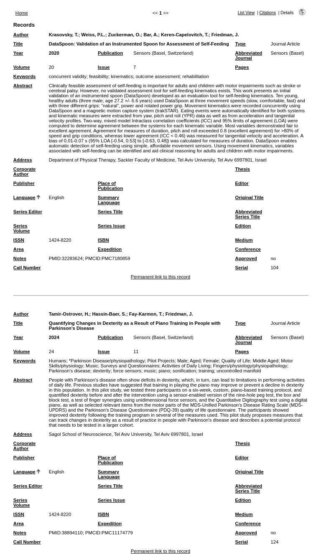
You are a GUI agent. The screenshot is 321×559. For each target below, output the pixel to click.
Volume (21, 67)
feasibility (98, 76)
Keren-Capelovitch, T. (185, 34)
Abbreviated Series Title (248, 214)
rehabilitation (195, 76)
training (206, 370)
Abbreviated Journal (248, 56)
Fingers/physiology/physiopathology (250, 365)
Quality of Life (236, 360)
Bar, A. (150, 34)
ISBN (103, 240)
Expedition (110, 249)
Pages (242, 67)
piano (164, 370)
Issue (104, 67)
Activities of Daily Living (186, 365)
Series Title (110, 211)
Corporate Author (24, 172)
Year (18, 53)
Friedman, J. (225, 34)
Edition (243, 225)
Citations (267, 12)
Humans (57, 360)
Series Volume (21, 228)
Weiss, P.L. (93, 34)
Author (21, 34)
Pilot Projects (161, 360)
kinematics (122, 76)
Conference (248, 249)
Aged (195, 360)
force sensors (127, 370)
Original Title (249, 197)
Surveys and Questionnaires (130, 365)
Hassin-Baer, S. (109, 313)
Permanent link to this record (160, 276)
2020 (54, 53)
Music (92, 365)
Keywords (24, 76)
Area (18, 249)
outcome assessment (158, 76)
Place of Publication (110, 186)
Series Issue (111, 225)
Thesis (242, 169)
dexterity (101, 370)
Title (18, 43)
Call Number (27, 267)
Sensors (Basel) (287, 53)
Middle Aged (265, 360)
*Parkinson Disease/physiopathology (107, 360)
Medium (244, 240)
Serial (241, 267)
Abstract (22, 85)
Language (24, 197)
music (150, 370)
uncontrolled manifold (239, 370)
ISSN (18, 240)
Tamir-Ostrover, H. (69, 313)
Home (21, 12)
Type (240, 43)
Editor (242, 183)
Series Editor (27, 211)
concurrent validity (68, 76)
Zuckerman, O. (124, 34)
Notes (19, 258)
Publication (110, 53)
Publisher (24, 183)
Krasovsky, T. (64, 34)
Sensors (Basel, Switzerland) (163, 53)
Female (211, 360)
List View (246, 12)
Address (22, 159)
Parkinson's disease (69, 370)
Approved (246, 258)
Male (182, 360)
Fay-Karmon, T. (146, 313)
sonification (184, 370)
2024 (54, 337)
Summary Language (109, 200)
